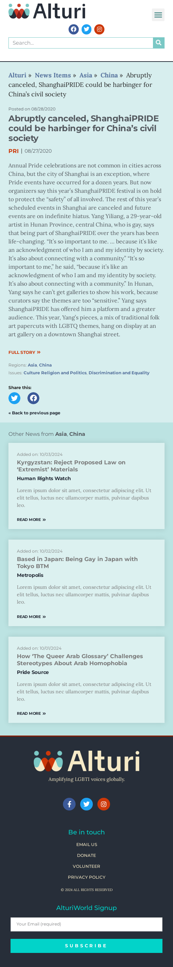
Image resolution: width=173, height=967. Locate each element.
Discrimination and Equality (119, 372)
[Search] (158, 43)
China (45, 365)
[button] (158, 14)
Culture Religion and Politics (55, 372)
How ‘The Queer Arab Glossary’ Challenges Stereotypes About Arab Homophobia (80, 660)
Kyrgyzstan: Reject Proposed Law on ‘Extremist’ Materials (71, 466)
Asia (32, 365)
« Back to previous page (34, 412)
